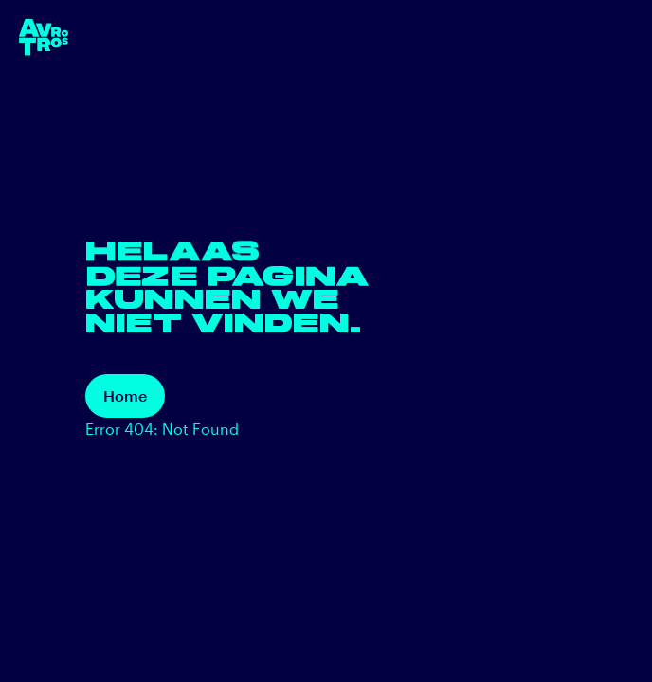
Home (125, 395)
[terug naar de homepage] (43, 37)
